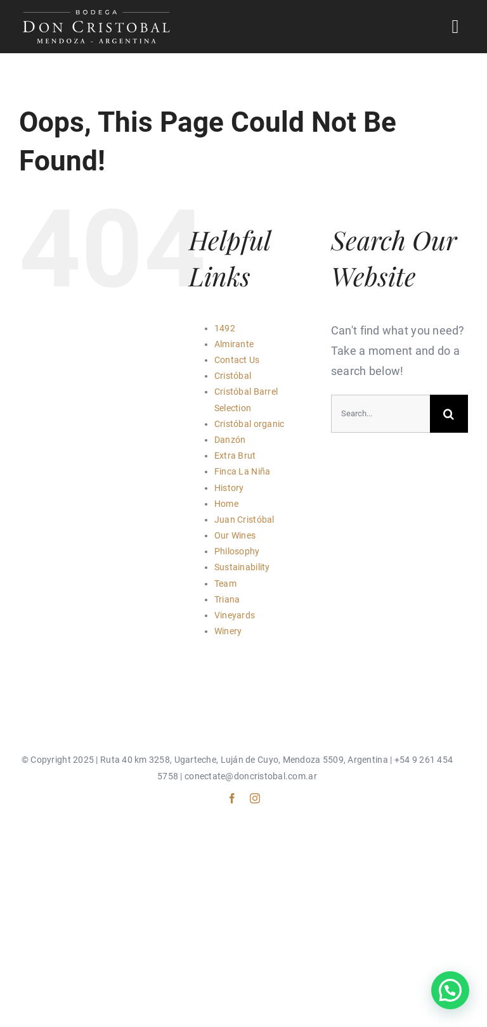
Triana (227, 599)
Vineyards (234, 615)
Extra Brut (235, 455)
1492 (224, 328)
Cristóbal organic (249, 424)
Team (225, 583)
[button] (450, 990)
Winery (228, 631)
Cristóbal (232, 376)
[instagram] (255, 798)
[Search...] (380, 414)
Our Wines (235, 535)
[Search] (449, 414)
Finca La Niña (242, 471)
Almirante (234, 344)
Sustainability (242, 567)
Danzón (230, 440)
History (229, 488)
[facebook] (232, 798)
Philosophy (237, 551)
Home (226, 504)
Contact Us (237, 360)
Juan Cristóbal (244, 519)
